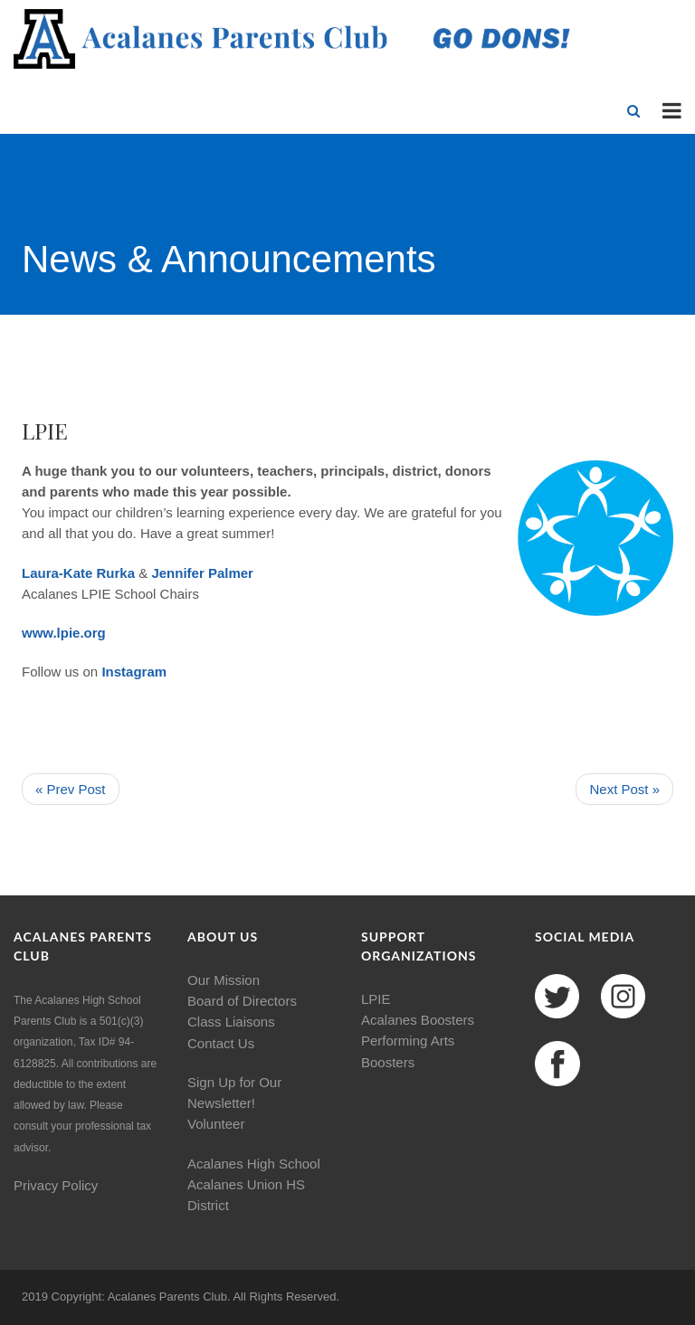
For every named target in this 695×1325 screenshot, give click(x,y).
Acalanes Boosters (417, 1019)
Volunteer (215, 1123)
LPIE (376, 999)
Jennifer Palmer (202, 573)
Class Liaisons (231, 1021)
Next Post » (624, 789)
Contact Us (220, 1043)
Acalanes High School (253, 1163)
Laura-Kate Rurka (78, 573)
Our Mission (223, 980)
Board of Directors (242, 1000)
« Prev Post (70, 789)
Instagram (134, 671)
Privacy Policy (56, 1185)
